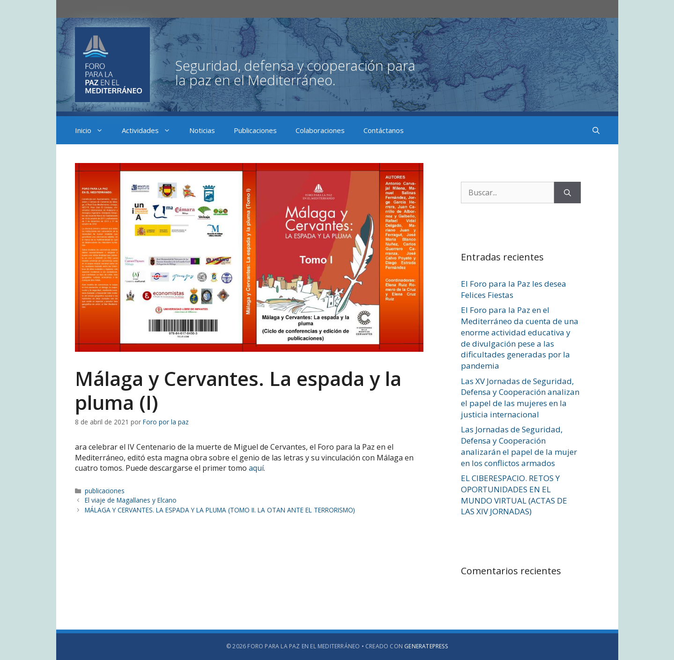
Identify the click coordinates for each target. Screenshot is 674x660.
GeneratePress (426, 646)
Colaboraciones (320, 130)
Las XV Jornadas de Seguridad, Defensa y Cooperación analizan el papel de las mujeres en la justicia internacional (520, 398)
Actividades (151, 130)
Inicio (93, 130)
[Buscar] (567, 192)
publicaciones (105, 490)
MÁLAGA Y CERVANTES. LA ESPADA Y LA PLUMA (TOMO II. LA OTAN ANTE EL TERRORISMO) (220, 509)
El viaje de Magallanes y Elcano (131, 500)
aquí (256, 468)
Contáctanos (383, 130)
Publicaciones (255, 130)
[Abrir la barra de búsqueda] (596, 130)
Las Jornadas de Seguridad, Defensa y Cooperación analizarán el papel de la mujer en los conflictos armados (519, 446)
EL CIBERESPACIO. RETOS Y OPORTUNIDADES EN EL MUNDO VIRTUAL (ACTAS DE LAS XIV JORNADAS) (514, 495)
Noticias (202, 130)
